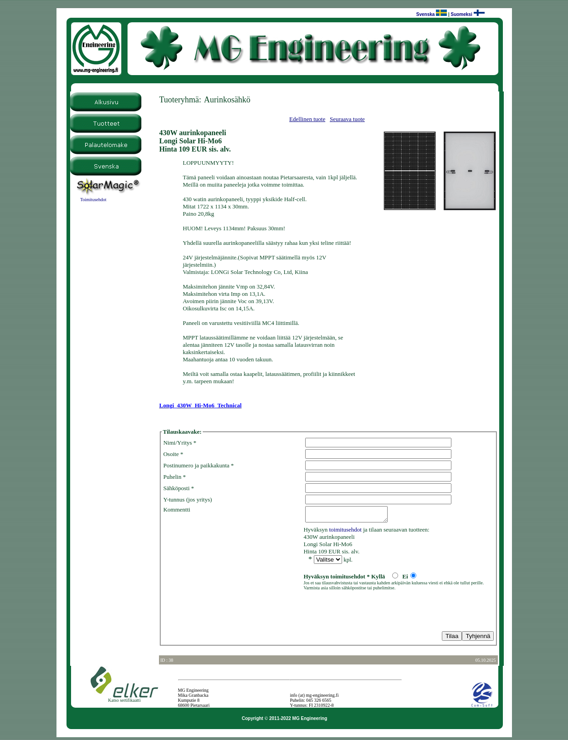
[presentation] (232, 612)
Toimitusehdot (93, 199)
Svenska (425, 14)
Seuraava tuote (347, 119)
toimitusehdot (345, 532)
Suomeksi (461, 14)
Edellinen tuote (307, 119)
